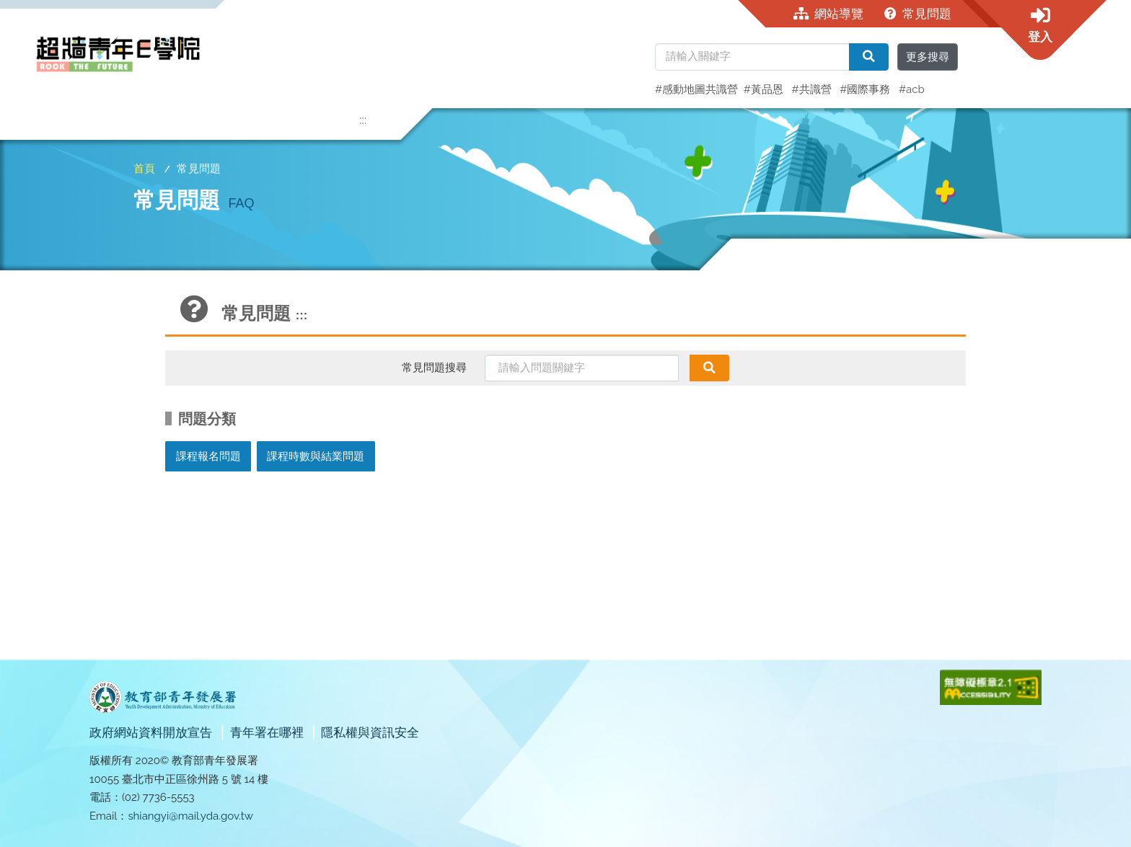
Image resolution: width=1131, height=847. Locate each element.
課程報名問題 (208, 456)
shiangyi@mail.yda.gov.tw (190, 816)
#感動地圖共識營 (696, 89)
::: (362, 119)
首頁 (144, 168)
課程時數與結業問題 (315, 456)
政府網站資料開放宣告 (152, 732)
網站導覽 (828, 13)
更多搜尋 (927, 57)
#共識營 (813, 89)
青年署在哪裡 (268, 732)
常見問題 (918, 13)
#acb (912, 89)
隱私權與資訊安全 (370, 732)
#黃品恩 (765, 89)
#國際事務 (866, 89)
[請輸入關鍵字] (752, 57)
